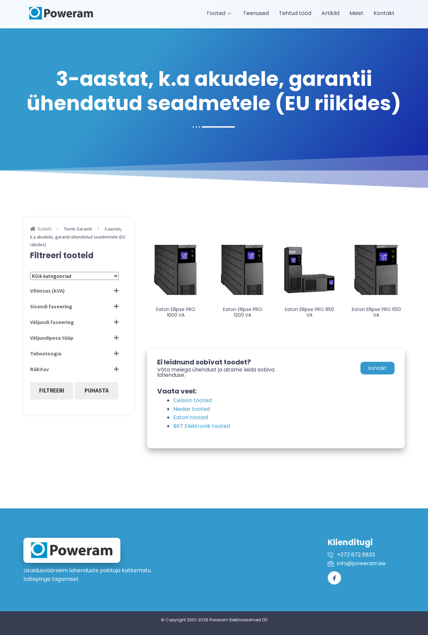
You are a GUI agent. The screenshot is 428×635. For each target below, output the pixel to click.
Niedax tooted (191, 409)
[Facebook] (334, 578)
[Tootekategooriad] (74, 276)
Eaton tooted (190, 417)
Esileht (44, 229)
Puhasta (97, 390)
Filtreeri (51, 390)
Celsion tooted (192, 400)
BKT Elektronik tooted (201, 426)
